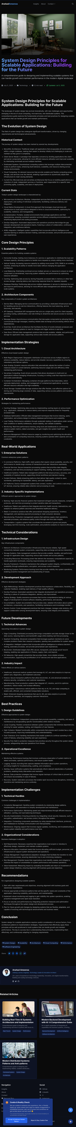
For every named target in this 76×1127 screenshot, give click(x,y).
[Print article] (70, 1121)
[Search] (72, 4)
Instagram (44, 1098)
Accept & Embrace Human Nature (16, 1120)
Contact (51, 4)
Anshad (10, 4)
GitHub (43, 1089)
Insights (36, 4)
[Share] (70, 1110)
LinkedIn (44, 1092)
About (43, 4)
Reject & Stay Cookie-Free (39, 1120)
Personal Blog (8, 1098)
